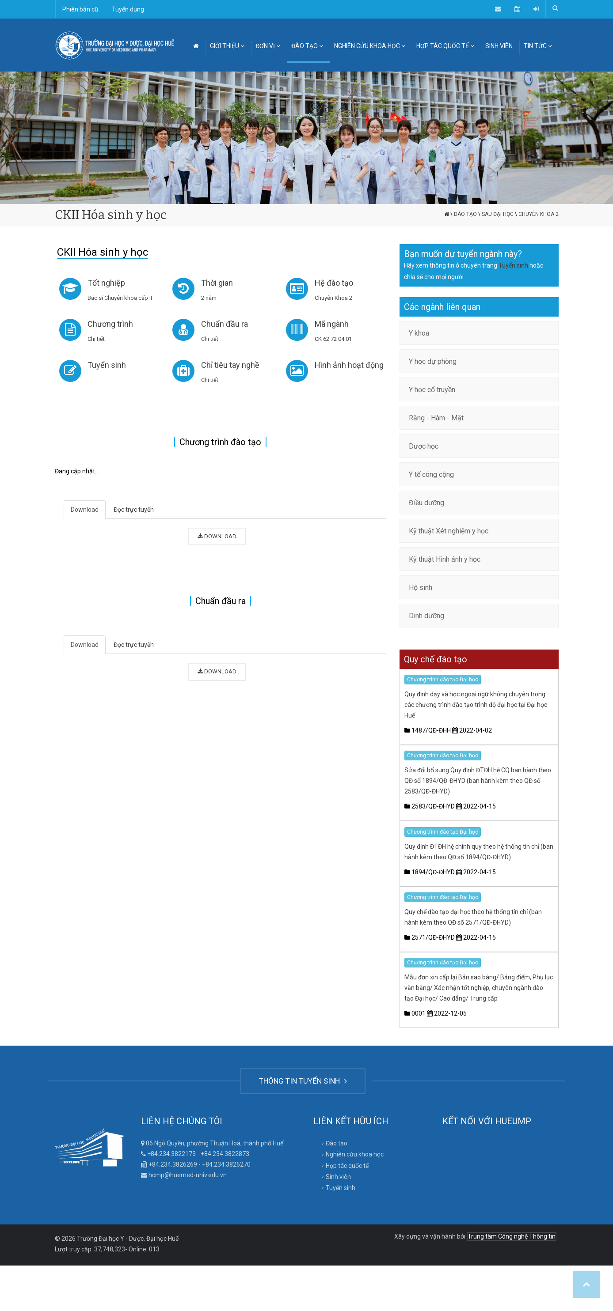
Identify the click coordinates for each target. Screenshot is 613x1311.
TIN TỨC (538, 45)
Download (85, 509)
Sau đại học (498, 214)
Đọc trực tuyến (134, 509)
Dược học (423, 446)
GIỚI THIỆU (227, 45)
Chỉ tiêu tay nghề (230, 365)
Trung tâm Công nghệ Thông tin (512, 1236)
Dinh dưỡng (426, 616)
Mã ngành (332, 324)
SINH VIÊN (499, 45)
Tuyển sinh (107, 365)
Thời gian (217, 282)
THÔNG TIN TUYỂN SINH (303, 1081)
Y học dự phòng (433, 361)
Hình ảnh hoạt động (349, 365)
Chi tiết (96, 339)
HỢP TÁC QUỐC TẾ (445, 45)
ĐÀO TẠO (307, 45)
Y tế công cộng (431, 474)
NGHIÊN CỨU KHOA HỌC (369, 45)
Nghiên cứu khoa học (355, 1154)
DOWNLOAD (217, 536)
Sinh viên (338, 1176)
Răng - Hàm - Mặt (436, 418)
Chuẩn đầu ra (224, 324)
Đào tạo (465, 214)
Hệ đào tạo (334, 282)
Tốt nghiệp (107, 282)
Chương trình (110, 324)
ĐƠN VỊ (267, 45)
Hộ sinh (420, 587)
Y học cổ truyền (432, 389)
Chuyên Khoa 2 (538, 214)
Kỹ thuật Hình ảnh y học (444, 559)
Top (586, 1284)
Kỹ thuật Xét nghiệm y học (448, 531)
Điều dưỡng (426, 503)
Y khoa (419, 333)
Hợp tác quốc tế (347, 1165)
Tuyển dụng (128, 9)
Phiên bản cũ (80, 9)
